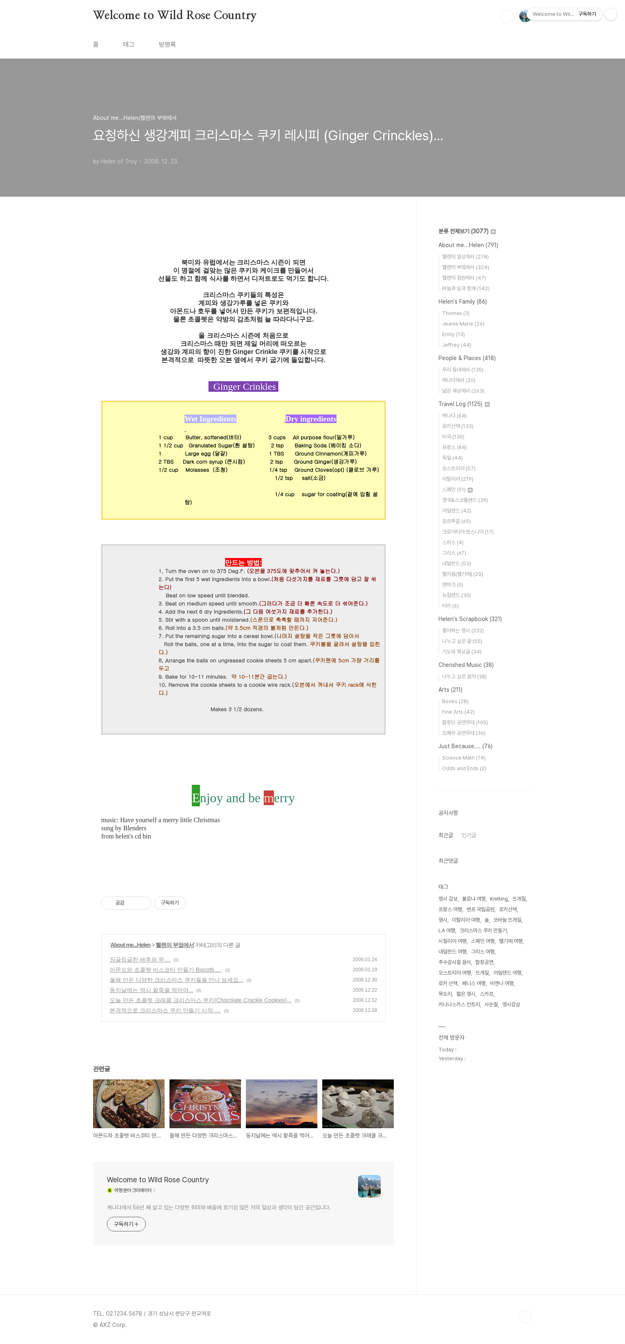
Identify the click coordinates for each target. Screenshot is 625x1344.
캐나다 (454, 416)
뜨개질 (519, 899)
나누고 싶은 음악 (464, 676)
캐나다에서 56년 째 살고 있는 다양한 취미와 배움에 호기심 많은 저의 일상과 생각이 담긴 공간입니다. (219, 1207)
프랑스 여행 (450, 909)
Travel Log (464, 404)
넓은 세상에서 (463, 391)
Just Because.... (465, 746)
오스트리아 (458, 468)
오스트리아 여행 (454, 973)
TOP (525, 1316)
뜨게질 (482, 973)
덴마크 (452, 585)
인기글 (469, 835)
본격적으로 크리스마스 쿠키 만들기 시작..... (165, 1010)
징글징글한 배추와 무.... (140, 959)
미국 (453, 437)
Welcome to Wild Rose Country (174, 16)
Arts (450, 689)
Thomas (456, 313)
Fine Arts (458, 712)
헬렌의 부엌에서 (175, 945)
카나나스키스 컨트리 (459, 1004)
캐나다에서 (458, 380)
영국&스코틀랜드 (465, 500)
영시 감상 (448, 899)
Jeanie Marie (463, 324)
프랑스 (454, 447)
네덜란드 (456, 563)
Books (455, 701)
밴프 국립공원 (481, 909)
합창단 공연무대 (465, 722)
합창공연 (484, 962)
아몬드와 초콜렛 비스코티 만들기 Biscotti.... (166, 969)
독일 (452, 458)
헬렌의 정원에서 (464, 278)
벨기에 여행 (511, 941)
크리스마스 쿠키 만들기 (483, 930)
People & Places (467, 358)
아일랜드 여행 (507, 973)
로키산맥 (457, 426)
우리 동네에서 (463, 370)
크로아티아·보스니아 (468, 532)
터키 (450, 606)
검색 (507, 16)
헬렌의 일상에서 (465, 257)
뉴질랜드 (456, 595)
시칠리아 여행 (452, 941)
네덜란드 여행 (452, 952)
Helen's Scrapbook (470, 619)
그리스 (454, 553)
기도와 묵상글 (462, 652)
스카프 (486, 994)
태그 (129, 44)
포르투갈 (456, 521)
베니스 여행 (474, 983)
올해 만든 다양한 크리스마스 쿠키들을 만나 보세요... (176, 980)
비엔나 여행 (502, 983)
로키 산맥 (448, 983)
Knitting (499, 899)
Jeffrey (456, 345)
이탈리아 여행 (466, 920)
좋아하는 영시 (463, 630)
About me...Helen (130, 945)
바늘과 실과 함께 (466, 288)
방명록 (167, 44)
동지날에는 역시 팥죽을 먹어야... (151, 990)
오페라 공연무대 (464, 733)
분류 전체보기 (467, 231)
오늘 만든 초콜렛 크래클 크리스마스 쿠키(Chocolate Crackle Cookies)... (200, 1000)
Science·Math (464, 758)
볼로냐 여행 (474, 899)
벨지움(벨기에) (462, 574)
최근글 (445, 835)
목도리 (445, 994)
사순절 (491, 1004)
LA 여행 (446, 930)
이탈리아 (457, 479)
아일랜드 (456, 511)
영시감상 (511, 1004)
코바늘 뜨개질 (507, 920)
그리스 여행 (483, 952)
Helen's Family (462, 301)
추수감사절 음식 (454, 962)
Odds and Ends (464, 768)
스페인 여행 (483, 941)
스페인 (457, 489)
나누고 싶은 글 (462, 641)
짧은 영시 (465, 994)
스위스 (453, 542)
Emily (453, 334)
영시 (442, 920)
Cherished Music (466, 665)
